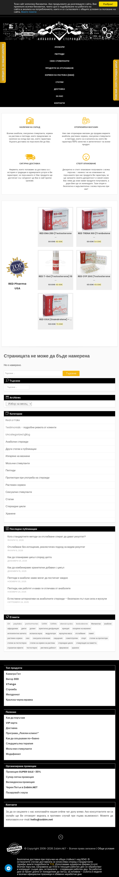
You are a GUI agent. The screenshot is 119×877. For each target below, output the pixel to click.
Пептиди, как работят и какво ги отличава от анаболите (39, 588)
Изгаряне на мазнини (18, 456)
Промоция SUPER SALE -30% (23, 771)
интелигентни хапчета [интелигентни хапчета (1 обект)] (16, 633)
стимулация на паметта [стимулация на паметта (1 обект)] (86, 643)
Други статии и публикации (21, 449)
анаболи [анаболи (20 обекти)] (107, 623)
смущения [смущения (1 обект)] (58, 638)
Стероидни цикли (16, 506)
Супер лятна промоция (20, 777)
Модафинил (13, 754)
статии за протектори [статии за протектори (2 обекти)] (99, 638)
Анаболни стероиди (17, 442)
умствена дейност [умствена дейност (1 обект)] (48, 647)
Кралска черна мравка (19, 699)
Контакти (59, 103)
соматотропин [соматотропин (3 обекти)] (72, 638)
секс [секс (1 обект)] (28, 638)
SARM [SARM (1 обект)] (44, 623)
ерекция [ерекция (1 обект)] (65, 628)
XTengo (11, 684)
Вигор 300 (12, 679)
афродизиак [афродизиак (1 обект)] (12, 628)
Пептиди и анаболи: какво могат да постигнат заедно (37, 578)
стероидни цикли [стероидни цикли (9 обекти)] (65, 643)
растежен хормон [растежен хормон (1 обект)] (14, 638)
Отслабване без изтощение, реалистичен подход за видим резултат (46, 547)
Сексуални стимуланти (19, 492)
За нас (59, 96)
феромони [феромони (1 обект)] (63, 647)
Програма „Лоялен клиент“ (22, 733)
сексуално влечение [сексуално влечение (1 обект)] (41, 638)
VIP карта (11, 723)
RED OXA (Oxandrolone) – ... (55, 319)
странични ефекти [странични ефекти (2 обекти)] (15, 647)
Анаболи (59, 47)
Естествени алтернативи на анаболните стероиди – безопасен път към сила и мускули (57, 598)
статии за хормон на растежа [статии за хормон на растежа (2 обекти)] (42, 643)
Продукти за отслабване (59, 68)
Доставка (59, 89)
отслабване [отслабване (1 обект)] (80, 633)
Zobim (57, 848)
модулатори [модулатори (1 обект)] (50, 633)
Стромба (11, 689)
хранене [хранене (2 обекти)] (75, 647)
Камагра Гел (13, 674)
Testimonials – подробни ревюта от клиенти (31, 427)
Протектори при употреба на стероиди (27, 477)
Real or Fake (13, 420)
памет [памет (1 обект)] (91, 633)
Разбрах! (108, 4)
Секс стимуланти (59, 61)
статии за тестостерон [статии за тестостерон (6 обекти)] (16, 643)
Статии (59, 82)
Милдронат (13, 694)
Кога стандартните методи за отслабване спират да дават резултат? (46, 536)
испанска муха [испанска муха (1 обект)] (36, 633)
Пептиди (59, 54)
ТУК (52, 864)
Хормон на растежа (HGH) (59, 75)
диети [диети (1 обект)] (23, 628)
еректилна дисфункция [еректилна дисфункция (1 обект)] (49, 628)
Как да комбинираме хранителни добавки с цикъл (35, 567)
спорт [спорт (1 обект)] (83, 638)
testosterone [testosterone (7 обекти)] (82, 623)
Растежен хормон (16, 485)
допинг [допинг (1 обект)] (33, 628)
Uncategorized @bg (18, 434)
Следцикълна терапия (19, 743)
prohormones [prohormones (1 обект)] (31, 623)
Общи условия (105, 848)
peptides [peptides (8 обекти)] (17, 623)
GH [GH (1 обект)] (8, 623)
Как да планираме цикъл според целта (29, 557)
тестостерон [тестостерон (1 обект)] (32, 647)
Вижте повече (29, 12)
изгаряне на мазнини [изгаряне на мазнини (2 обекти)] (82, 628)
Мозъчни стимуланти (18, 463)
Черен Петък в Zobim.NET (22, 787)
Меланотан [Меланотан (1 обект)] (96, 623)
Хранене (10, 513)
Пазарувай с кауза (17, 792)
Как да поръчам (15, 717)
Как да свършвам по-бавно (22, 738)
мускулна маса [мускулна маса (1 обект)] (65, 633)
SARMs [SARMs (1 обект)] (53, 623)
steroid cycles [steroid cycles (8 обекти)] (66, 623)
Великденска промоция (20, 782)
